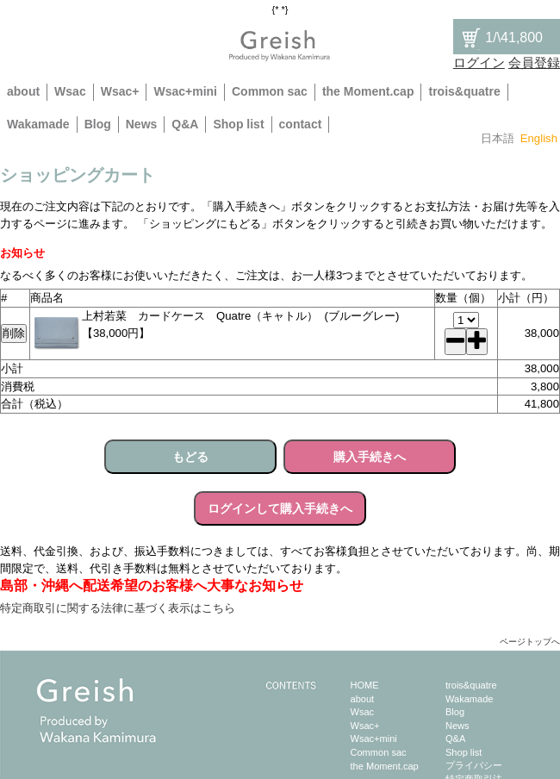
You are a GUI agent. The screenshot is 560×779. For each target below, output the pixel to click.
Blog (97, 124)
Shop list (238, 124)
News (142, 124)
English (538, 138)
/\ (501, 37)
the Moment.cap (368, 91)
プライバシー (473, 765)
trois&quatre (464, 91)
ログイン (479, 62)
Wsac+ (120, 91)
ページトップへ (530, 641)
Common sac (270, 91)
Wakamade (38, 124)
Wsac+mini (185, 91)
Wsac (70, 91)
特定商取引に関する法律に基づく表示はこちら (117, 607)
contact (300, 124)
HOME (365, 685)
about (23, 91)
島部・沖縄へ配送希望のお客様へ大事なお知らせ (151, 585)
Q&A (184, 124)
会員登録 (534, 62)
